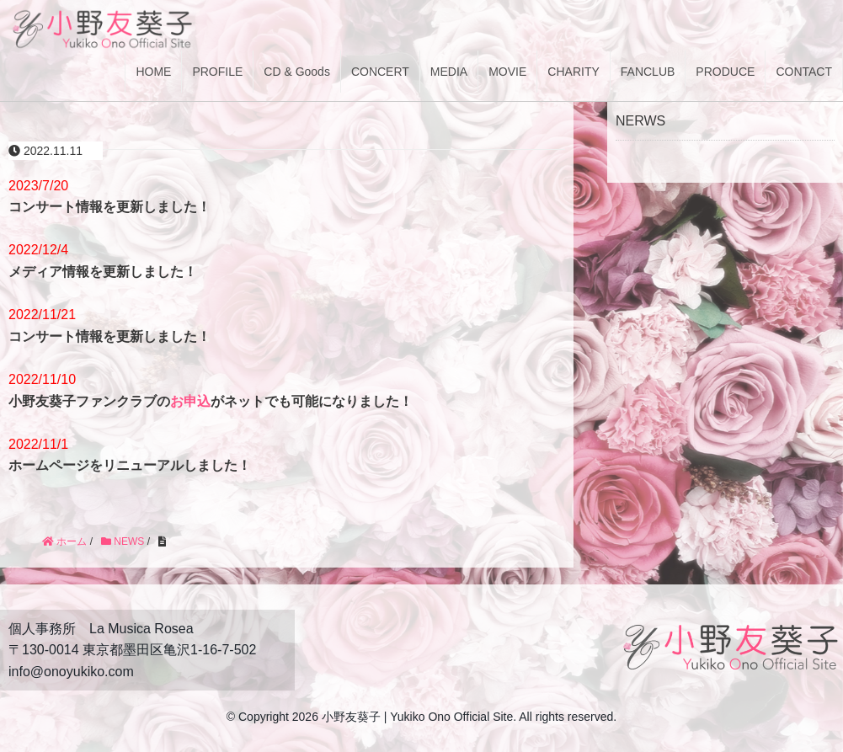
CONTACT (804, 71)
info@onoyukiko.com (71, 671)
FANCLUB (648, 71)
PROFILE (217, 71)
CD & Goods (297, 71)
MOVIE (507, 71)
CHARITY (573, 71)
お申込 (190, 401)
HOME (153, 71)
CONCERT (380, 71)
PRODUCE (725, 71)
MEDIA (448, 71)
